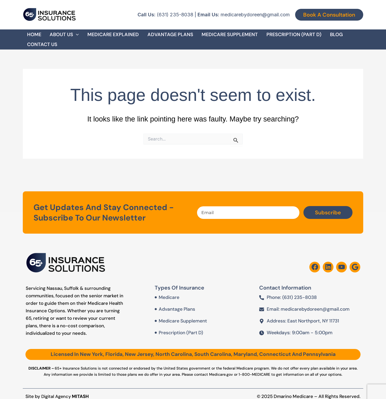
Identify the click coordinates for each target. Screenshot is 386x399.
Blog (317, 36)
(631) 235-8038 (175, 14)
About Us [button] (61, 36)
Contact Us (344, 36)
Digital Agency (56, 390)
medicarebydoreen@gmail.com (255, 14)
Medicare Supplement (217, 36)
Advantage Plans (160, 36)
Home (34, 36)
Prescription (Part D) (277, 36)
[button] (329, 15)
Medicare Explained (106, 36)
